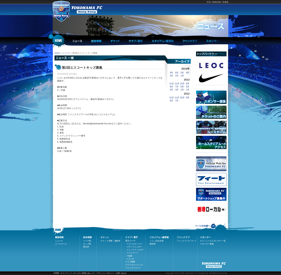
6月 (177, 72)
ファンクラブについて (186, 241)
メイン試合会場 (156, 241)
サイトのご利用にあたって (84, 273)
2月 (177, 75)
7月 (177, 86)
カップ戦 (87, 244)
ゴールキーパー (135, 244)
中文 (209, 2)
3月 (171, 75)
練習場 (153, 244)
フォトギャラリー (133, 268)
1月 (182, 75)
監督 (130, 256)
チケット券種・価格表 (110, 241)
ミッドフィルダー (136, 250)
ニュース (66, 53)
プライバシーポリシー (105, 273)
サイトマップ (66, 273)
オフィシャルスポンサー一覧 (213, 241)
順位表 (86, 247)
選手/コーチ (130, 241)
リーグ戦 (87, 241)
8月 (171, 86)
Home (57, 53)
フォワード (133, 253)
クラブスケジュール (134, 265)
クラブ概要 (130, 262)
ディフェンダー (135, 247)
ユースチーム (61, 244)
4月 (187, 72)
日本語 (225, 2)
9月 (171, 72)
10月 (182, 83)
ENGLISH (216, 2)
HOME (56, 273)
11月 (177, 83)
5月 (182, 72)
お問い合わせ (121, 273)
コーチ (131, 259)
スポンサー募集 (207, 244)
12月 (171, 83)
